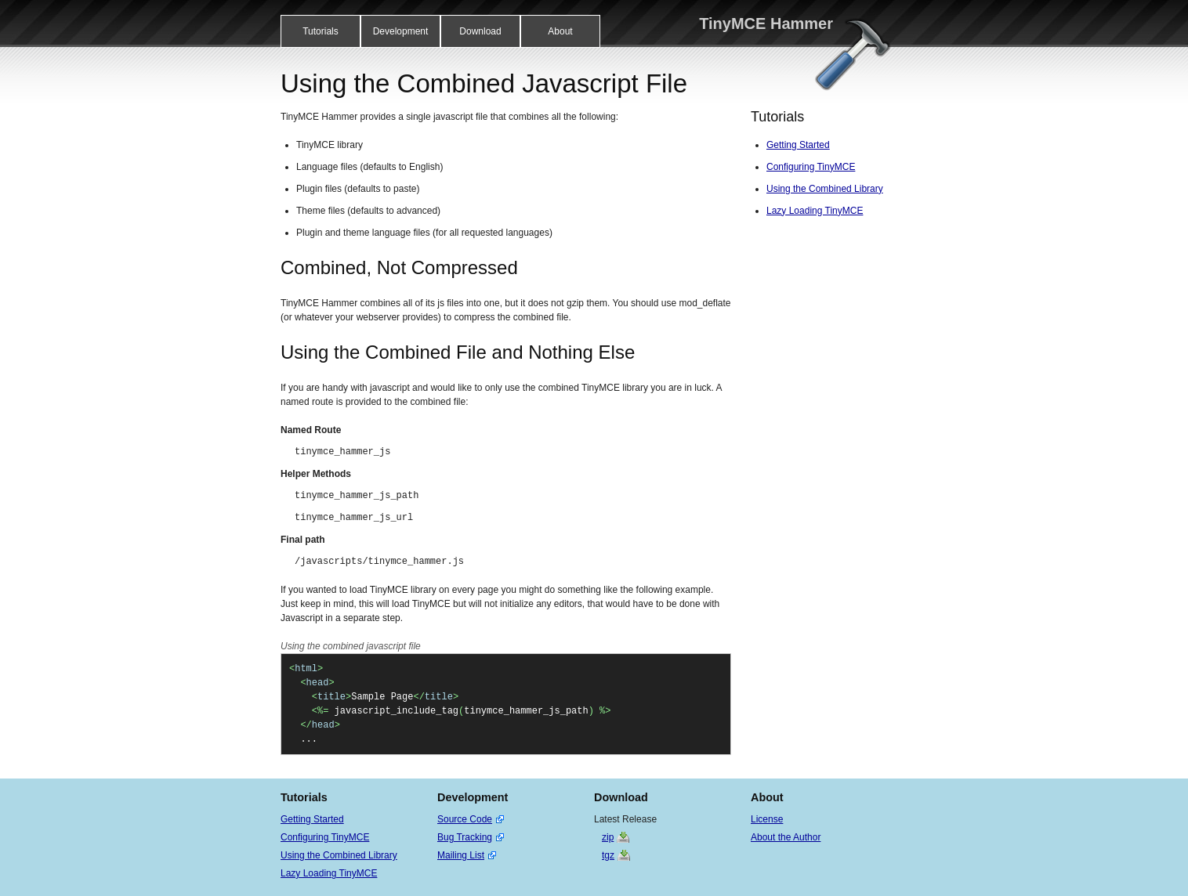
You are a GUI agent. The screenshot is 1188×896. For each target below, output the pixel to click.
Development (401, 31)
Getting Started (798, 144)
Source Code (464, 819)
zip (608, 837)
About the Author (785, 837)
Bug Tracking (464, 837)
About (560, 31)
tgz (608, 855)
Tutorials (320, 31)
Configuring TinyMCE (810, 166)
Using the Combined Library (824, 188)
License (767, 819)
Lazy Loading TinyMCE (814, 210)
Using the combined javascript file (351, 646)
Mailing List (460, 855)
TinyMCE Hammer (766, 23)
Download (480, 31)
